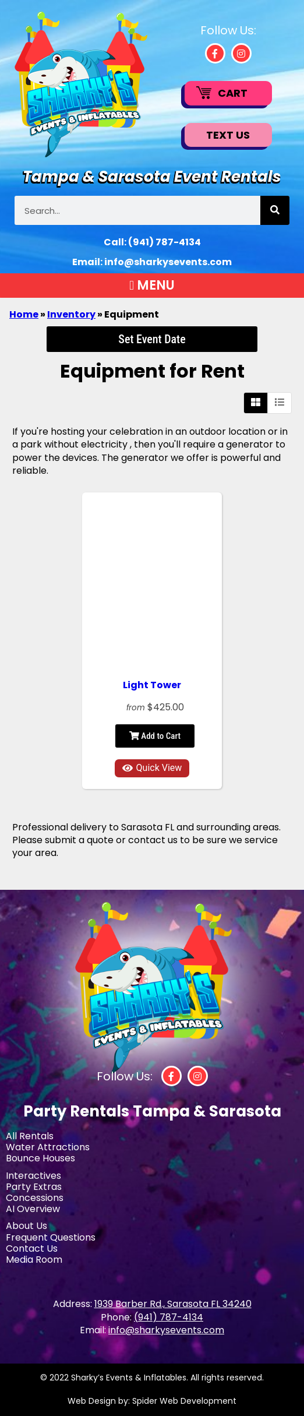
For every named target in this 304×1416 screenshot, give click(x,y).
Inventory (71, 314)
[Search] (274, 210)
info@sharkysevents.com (168, 262)
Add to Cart (155, 736)
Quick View (152, 767)
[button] (152, 285)
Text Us (228, 135)
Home (23, 314)
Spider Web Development (184, 1401)
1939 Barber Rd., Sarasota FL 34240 (173, 1304)
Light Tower (152, 685)
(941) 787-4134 (164, 242)
